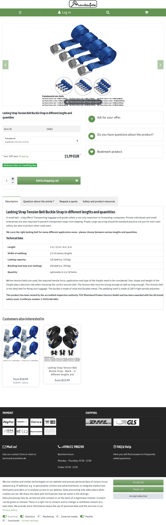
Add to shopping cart (57, 181)
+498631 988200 (72, 447)
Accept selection (138, 496)
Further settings (30, 520)
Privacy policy (10, 510)
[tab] (124, 117)
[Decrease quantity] (13, 183)
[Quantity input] (7, 181)
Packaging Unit (10, 138)
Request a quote (68, 201)
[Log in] (65, 12)
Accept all (138, 482)
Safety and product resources (99, 201)
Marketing (48, 516)
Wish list (124, 151)
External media (69, 516)
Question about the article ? (38, 201)
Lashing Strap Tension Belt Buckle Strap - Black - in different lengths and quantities (62, 371)
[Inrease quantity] (13, 179)
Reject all (138, 489)
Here (116, 454)
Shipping (23, 156)
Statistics (30, 516)
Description (11, 201)
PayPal (89, 516)
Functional (13, 520)
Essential (13, 516)
